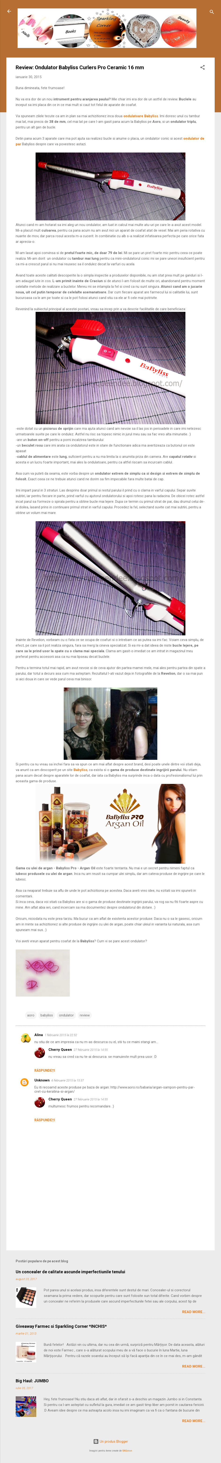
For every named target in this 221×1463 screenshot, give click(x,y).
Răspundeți (44, 1070)
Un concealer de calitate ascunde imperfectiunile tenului (70, 1271)
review (85, 1015)
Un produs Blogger (110, 1441)
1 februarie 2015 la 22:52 (61, 1035)
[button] (202, 68)
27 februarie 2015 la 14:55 (91, 1050)
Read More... (193, 1312)
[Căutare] (212, 13)
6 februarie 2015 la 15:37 (68, 1080)
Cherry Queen (60, 1050)
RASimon (127, 1450)
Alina (38, 1035)
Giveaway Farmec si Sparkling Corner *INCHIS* (61, 1326)
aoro (30, 1015)
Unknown (42, 1080)
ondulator (66, 1015)
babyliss (47, 1015)
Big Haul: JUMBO (32, 1380)
